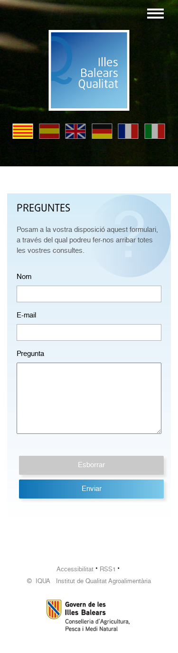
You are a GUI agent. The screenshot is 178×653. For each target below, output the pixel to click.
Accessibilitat (75, 569)
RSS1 (108, 569)
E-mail (26, 315)
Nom (24, 276)
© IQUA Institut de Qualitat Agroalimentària (89, 581)
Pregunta (30, 353)
